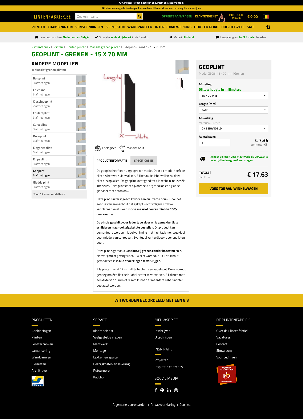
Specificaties (144, 160)
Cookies (184, 404)
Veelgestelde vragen (107, 337)
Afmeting (205, 84)
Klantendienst (103, 330)
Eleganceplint (42, 147)
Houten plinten (76, 47)
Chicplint (39, 89)
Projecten (161, 359)
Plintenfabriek (41, 47)
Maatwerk (100, 343)
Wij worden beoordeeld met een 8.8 (151, 300)
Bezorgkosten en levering (111, 363)
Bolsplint (39, 78)
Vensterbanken (42, 343)
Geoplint (38, 170)
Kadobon (99, 377)
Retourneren (102, 370)
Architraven (40, 370)
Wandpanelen (41, 357)
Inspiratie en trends (169, 366)
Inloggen (236, 16)
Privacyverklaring (162, 404)
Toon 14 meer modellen (49, 194)
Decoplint (39, 136)
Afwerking (206, 118)
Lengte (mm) (207, 103)
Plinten (58, 47)
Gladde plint (41, 182)
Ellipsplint (40, 159)
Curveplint (40, 124)
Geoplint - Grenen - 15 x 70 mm (144, 47)
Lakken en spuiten (106, 357)
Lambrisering (41, 350)
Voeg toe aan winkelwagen (234, 188)
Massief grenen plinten (105, 47)
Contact (221, 343)
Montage (99, 350)
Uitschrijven (163, 337)
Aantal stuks (207, 136)
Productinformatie (112, 160)
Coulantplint (41, 113)
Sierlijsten (39, 363)
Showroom (224, 350)
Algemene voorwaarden (129, 404)
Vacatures (223, 337)
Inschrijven (162, 330)
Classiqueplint (42, 101)
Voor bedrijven (226, 357)
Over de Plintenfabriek (232, 330)
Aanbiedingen (41, 330)
